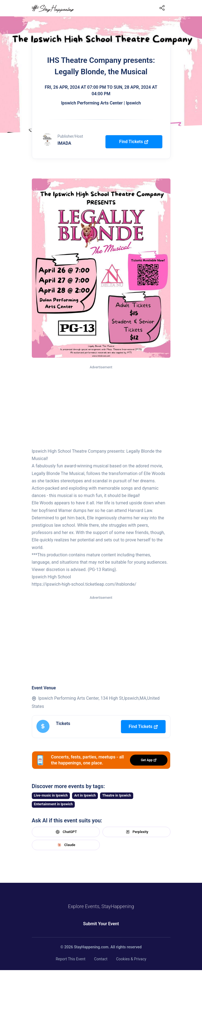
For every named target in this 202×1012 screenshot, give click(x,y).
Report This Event (70, 959)
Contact (100, 959)
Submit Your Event (101, 923)
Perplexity (136, 832)
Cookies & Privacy (131, 959)
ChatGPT (65, 832)
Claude (65, 845)
